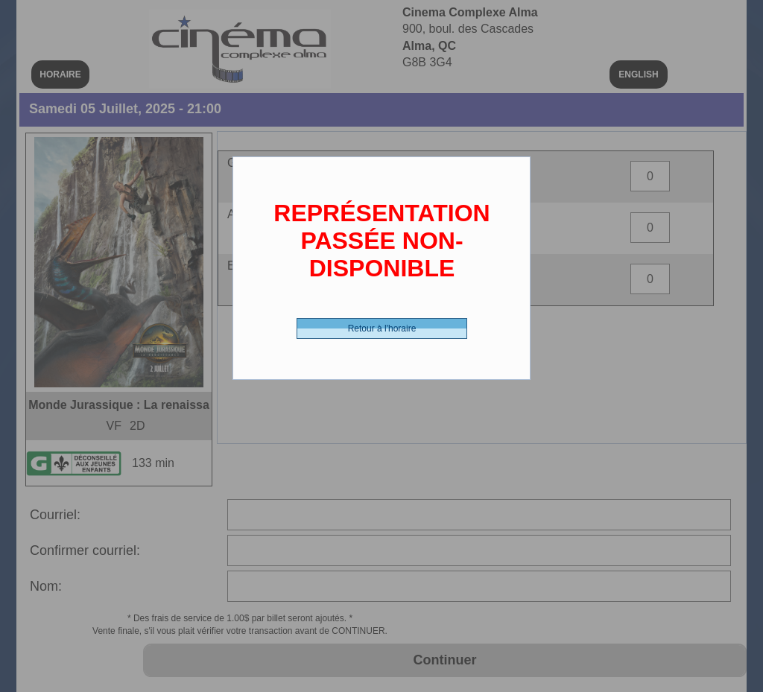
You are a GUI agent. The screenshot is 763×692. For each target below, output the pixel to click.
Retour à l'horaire (382, 328)
